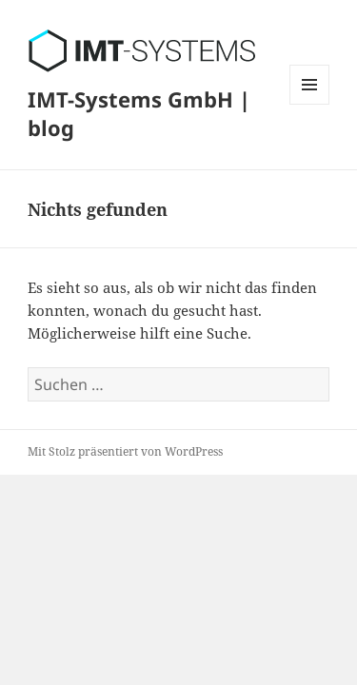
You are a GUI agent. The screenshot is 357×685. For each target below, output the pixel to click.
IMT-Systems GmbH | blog (139, 113)
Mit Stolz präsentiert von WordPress (125, 451)
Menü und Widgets (309, 104)
